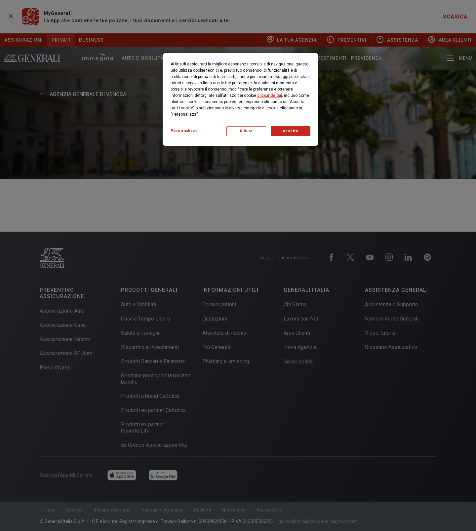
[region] (240, 99)
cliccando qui (269, 95)
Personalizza (184, 131)
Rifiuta (246, 131)
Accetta (290, 131)
